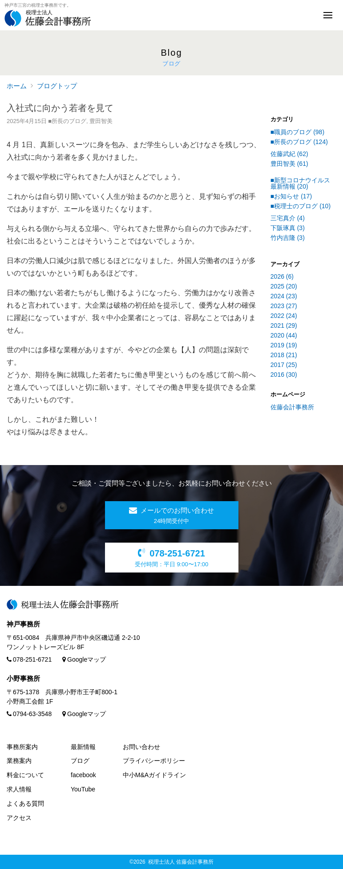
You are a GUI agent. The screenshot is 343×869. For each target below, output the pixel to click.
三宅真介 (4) (287, 218)
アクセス (19, 817)
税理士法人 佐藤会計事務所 (181, 862)
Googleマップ (84, 659)
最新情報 (83, 746)
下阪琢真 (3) (287, 227)
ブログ (80, 760)
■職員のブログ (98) (297, 132)
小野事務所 (23, 678)
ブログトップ (57, 85)
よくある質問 (25, 803)
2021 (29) (283, 325)
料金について (25, 774)
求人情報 (19, 789)
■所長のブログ (67, 121)
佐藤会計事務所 (292, 407)
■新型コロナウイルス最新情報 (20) (300, 183)
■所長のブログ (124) (299, 141)
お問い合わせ (141, 746)
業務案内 (19, 760)
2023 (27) (283, 305)
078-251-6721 (29, 659)
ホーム (17, 85)
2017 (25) (283, 364)
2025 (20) (283, 286)
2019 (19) (283, 345)
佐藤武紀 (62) (289, 153)
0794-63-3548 (29, 713)
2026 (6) (282, 276)
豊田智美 (101, 121)
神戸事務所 (23, 624)
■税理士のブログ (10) (300, 206)
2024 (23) (283, 296)
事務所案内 (22, 746)
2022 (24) (283, 315)
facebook (83, 774)
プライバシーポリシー (154, 760)
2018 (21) (283, 354)
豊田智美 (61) (289, 163)
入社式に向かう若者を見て (60, 108)
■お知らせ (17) (291, 196)
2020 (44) (283, 335)
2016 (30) (283, 374)
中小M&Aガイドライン (154, 774)
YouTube (83, 789)
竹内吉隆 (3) (287, 237)
